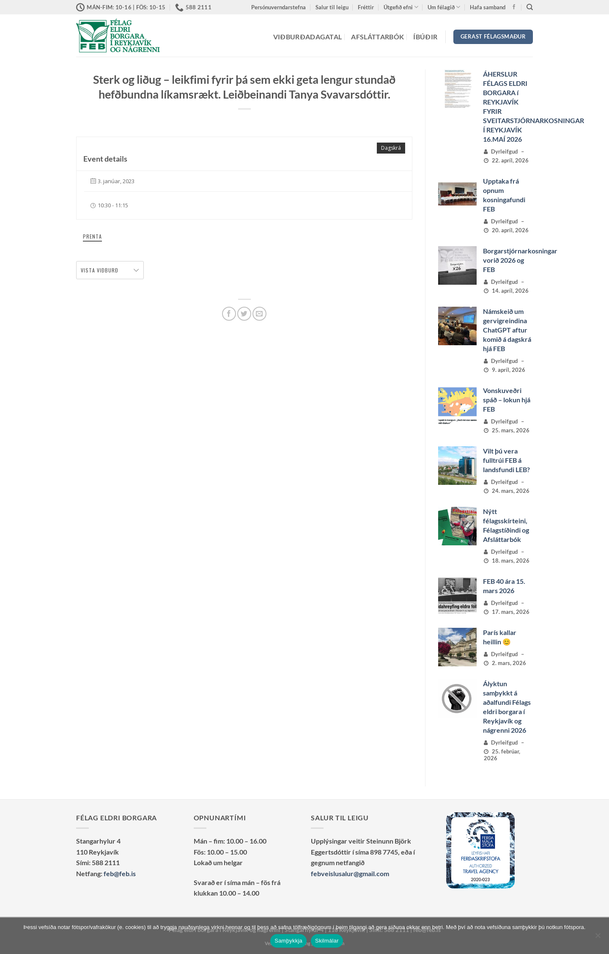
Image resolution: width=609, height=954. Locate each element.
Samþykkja (288, 941)
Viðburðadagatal (307, 37)
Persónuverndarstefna (278, 7)
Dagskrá (391, 147)
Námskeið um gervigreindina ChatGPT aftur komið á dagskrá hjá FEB (507, 329)
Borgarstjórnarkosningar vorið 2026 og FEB (520, 260)
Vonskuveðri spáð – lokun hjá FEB (506, 399)
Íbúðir (425, 37)
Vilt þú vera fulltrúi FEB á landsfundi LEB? (506, 460)
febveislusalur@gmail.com (350, 873)
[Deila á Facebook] (229, 314)
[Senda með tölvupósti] (259, 314)
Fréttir (366, 7)
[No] (598, 938)
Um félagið (444, 7)
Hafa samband (487, 7)
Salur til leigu (331, 7)
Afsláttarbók (377, 37)
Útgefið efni (401, 7)
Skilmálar (327, 941)
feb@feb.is (120, 873)
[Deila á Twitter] (244, 314)
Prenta (92, 236)
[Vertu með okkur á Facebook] (513, 7)
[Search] (530, 7)
